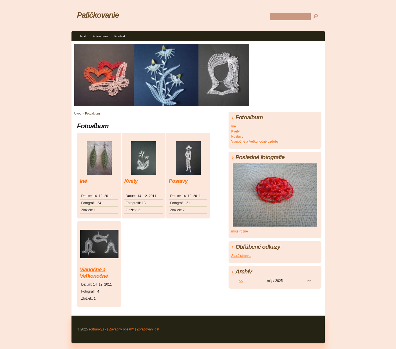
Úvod (82, 36)
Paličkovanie (98, 15)
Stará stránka (241, 256)
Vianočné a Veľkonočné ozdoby (94, 273)
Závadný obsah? (121, 329)
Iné (83, 181)
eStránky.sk (97, 329)
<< (241, 281)
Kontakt (119, 36)
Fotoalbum (100, 36)
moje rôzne (239, 231)
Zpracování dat (148, 329)
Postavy (178, 181)
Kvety (131, 181)
